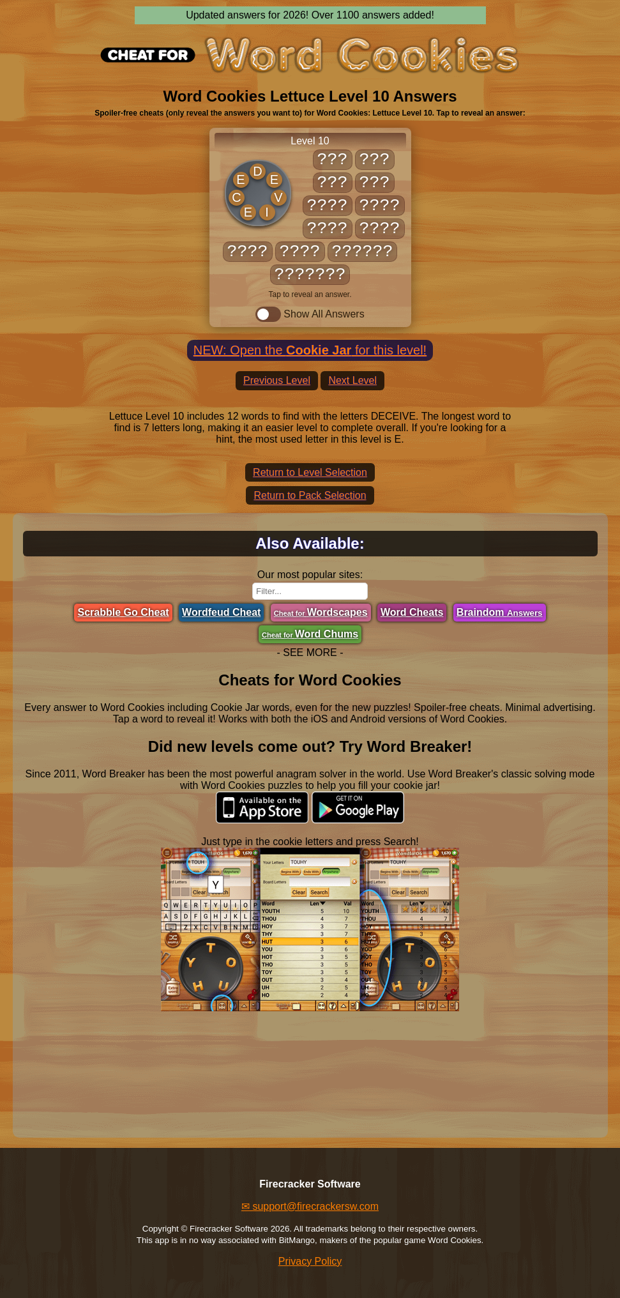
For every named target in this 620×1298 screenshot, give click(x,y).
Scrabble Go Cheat (123, 612)
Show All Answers (309, 314)
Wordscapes (321, 612)
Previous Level (276, 380)
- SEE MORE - (309, 652)
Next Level (352, 380)
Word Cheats (412, 612)
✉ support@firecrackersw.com (310, 1206)
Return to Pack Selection (309, 495)
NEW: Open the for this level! (310, 350)
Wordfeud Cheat (221, 612)
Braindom (500, 612)
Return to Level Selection (310, 472)
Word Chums (310, 634)
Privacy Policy (310, 1261)
